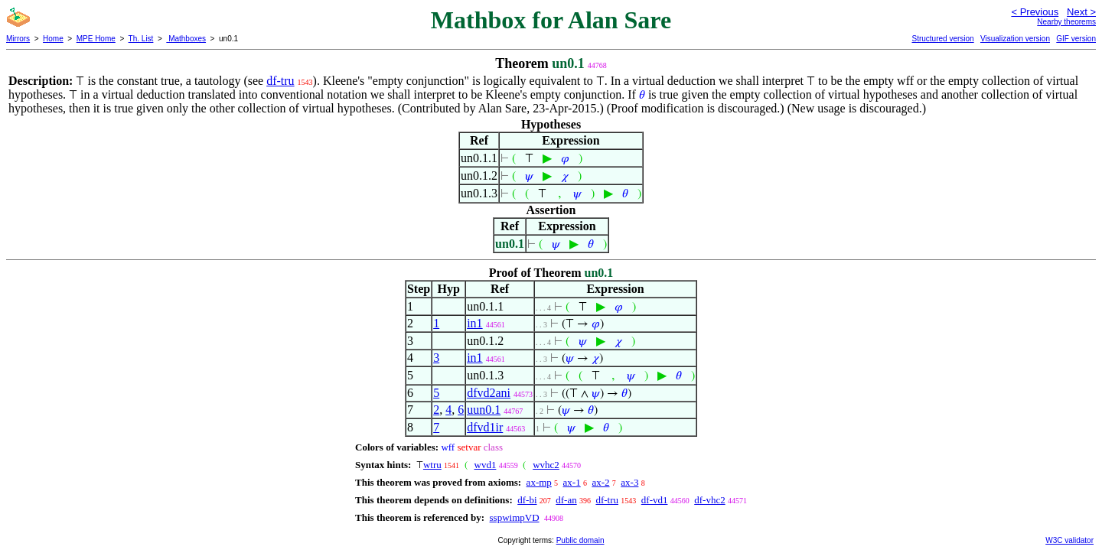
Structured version (942, 38)
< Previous (1034, 12)
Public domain (580, 540)
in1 (474, 323)
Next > (1081, 12)
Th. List (141, 38)
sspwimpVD (515, 517)
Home (53, 38)
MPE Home (96, 38)
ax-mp (539, 482)
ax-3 (629, 482)
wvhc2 (546, 464)
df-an (566, 500)
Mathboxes (186, 38)
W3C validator (1069, 540)
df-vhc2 (709, 500)
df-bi (526, 500)
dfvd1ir (485, 427)
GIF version (1076, 38)
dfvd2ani (488, 392)
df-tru (280, 80)
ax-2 (600, 482)
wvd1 (485, 464)
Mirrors (18, 38)
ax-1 (572, 482)
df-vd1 (654, 500)
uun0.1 (483, 409)
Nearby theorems (1066, 22)
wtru (432, 464)
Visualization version (1015, 38)
